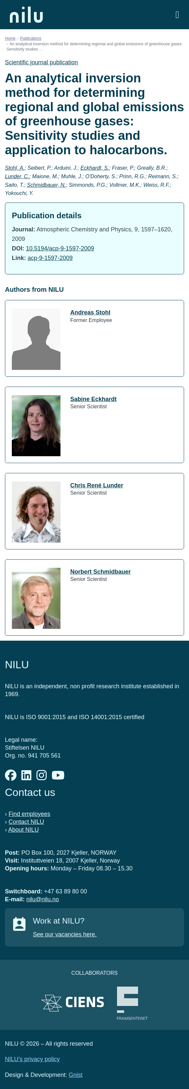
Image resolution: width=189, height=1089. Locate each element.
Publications (30, 38)
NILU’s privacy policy (32, 1059)
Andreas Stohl (90, 312)
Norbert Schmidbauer (100, 571)
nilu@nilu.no (42, 899)
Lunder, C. (17, 176)
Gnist (76, 1075)
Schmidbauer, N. (46, 185)
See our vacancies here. (65, 934)
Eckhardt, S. (95, 168)
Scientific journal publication (41, 62)
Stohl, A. (15, 168)
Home (10, 38)
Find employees (29, 814)
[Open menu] (177, 15)
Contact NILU (26, 822)
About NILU (23, 829)
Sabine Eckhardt (93, 399)
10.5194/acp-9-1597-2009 (60, 248)
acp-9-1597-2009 (50, 258)
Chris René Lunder (96, 485)
